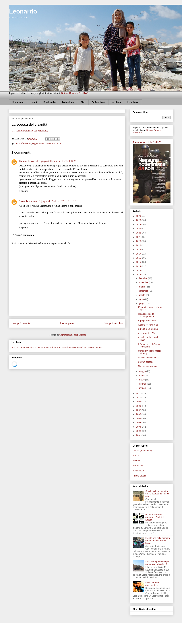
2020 (138, 241)
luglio (141, 299)
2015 (138, 262)
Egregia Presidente (147, 320)
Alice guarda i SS (146, 333)
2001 (138, 435)
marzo (142, 379)
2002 (138, 431)
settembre (144, 291)
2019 (138, 245)
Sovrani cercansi (146, 362)
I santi (34, 102)
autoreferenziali (23, 143)
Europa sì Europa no (148, 329)
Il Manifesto (138, 470)
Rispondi (23, 191)
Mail (83, 102)
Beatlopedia (49, 102)
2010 (138, 397)
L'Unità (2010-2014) (142, 450)
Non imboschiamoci (147, 366)
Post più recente (21, 323)
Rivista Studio (139, 475)
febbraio (143, 384)
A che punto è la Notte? (147, 142)
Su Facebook (98, 102)
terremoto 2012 (53, 143)
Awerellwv (24, 201)
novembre (144, 282)
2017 (138, 254)
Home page (18, 102)
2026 (138, 216)
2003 (138, 427)
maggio (142, 371)
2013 (138, 270)
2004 (138, 422)
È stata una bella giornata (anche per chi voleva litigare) (157, 540)
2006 (138, 414)
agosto (142, 295)
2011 (138, 393)
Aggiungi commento (23, 235)
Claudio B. (24, 161)
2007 (138, 410)
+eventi (136, 460)
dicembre (143, 278)
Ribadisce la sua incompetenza (146, 315)
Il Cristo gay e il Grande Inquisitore (149, 345)
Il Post (136, 455)
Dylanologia (68, 102)
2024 (138, 224)
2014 (138, 266)
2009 (138, 401)
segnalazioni (38, 143)
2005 (138, 418)
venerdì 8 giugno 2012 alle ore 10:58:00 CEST (54, 161)
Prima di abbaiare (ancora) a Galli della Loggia (155, 517)
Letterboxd (132, 102)
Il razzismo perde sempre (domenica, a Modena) (157, 562)
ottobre (142, 286)
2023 (138, 228)
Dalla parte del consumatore (152, 583)
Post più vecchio (113, 323)
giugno (142, 303)
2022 (138, 232)
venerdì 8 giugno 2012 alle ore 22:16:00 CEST (54, 201)
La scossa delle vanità (148, 357)
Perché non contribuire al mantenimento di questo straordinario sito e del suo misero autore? (57, 347)
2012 (138, 274)
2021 (138, 237)
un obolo (116, 102)
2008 (138, 406)
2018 (138, 249)
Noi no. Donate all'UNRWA (75, 93)
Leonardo (23, 11)
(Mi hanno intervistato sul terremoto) (30, 130)
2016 (138, 258)
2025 (138, 220)
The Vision (138, 465)
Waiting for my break (148, 325)
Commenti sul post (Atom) (72, 335)
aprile (141, 375)
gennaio (143, 388)
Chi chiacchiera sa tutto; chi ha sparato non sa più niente (157, 494)
